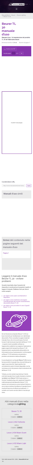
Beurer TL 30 (7, 16)
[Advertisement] (24, 26)
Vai (21, 53)
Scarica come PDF (10, 49)
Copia (28, 185)
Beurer (13, 15)
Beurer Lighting (21, 15)
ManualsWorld (6, 15)
